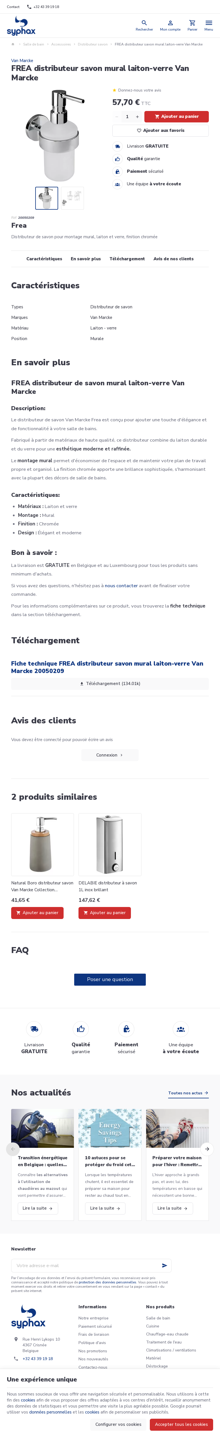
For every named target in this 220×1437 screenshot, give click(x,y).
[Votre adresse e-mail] (91, 1266)
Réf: (14, 217)
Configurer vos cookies (118, 1424)
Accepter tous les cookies (181, 1424)
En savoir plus (86, 259)
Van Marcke (22, 60)
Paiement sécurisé (95, 1326)
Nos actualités (41, 1093)
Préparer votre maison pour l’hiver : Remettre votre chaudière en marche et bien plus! (176, 1161)
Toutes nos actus (185, 1093)
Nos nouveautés (93, 1359)
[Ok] (165, 1266)
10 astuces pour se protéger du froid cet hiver (108, 1161)
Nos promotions (92, 1351)
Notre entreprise (93, 1318)
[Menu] (209, 25)
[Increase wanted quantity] (137, 116)
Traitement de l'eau (164, 1342)
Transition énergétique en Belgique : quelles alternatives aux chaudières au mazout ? (42, 1161)
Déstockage (157, 1366)
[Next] (207, 1149)
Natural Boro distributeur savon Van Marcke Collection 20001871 (42, 886)
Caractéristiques (44, 259)
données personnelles (50, 1412)
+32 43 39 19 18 (38, 1358)
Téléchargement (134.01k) (110, 684)
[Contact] (13, 7)
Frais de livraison (93, 1334)
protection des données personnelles (107, 1282)
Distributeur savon (93, 44)
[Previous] (13, 1149)
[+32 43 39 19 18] (42, 7)
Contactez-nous (92, 1367)
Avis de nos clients (174, 259)
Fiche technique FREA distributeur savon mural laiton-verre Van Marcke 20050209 (107, 667)
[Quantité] (127, 116)
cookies (28, 1400)
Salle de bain (33, 44)
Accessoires (61, 44)
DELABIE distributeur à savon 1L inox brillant (107, 886)
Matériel (153, 1358)
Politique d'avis (92, 1342)
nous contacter (121, 585)
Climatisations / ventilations (171, 1350)
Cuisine (152, 1326)
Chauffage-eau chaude (167, 1334)
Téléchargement (127, 259)
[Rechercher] (144, 25)
